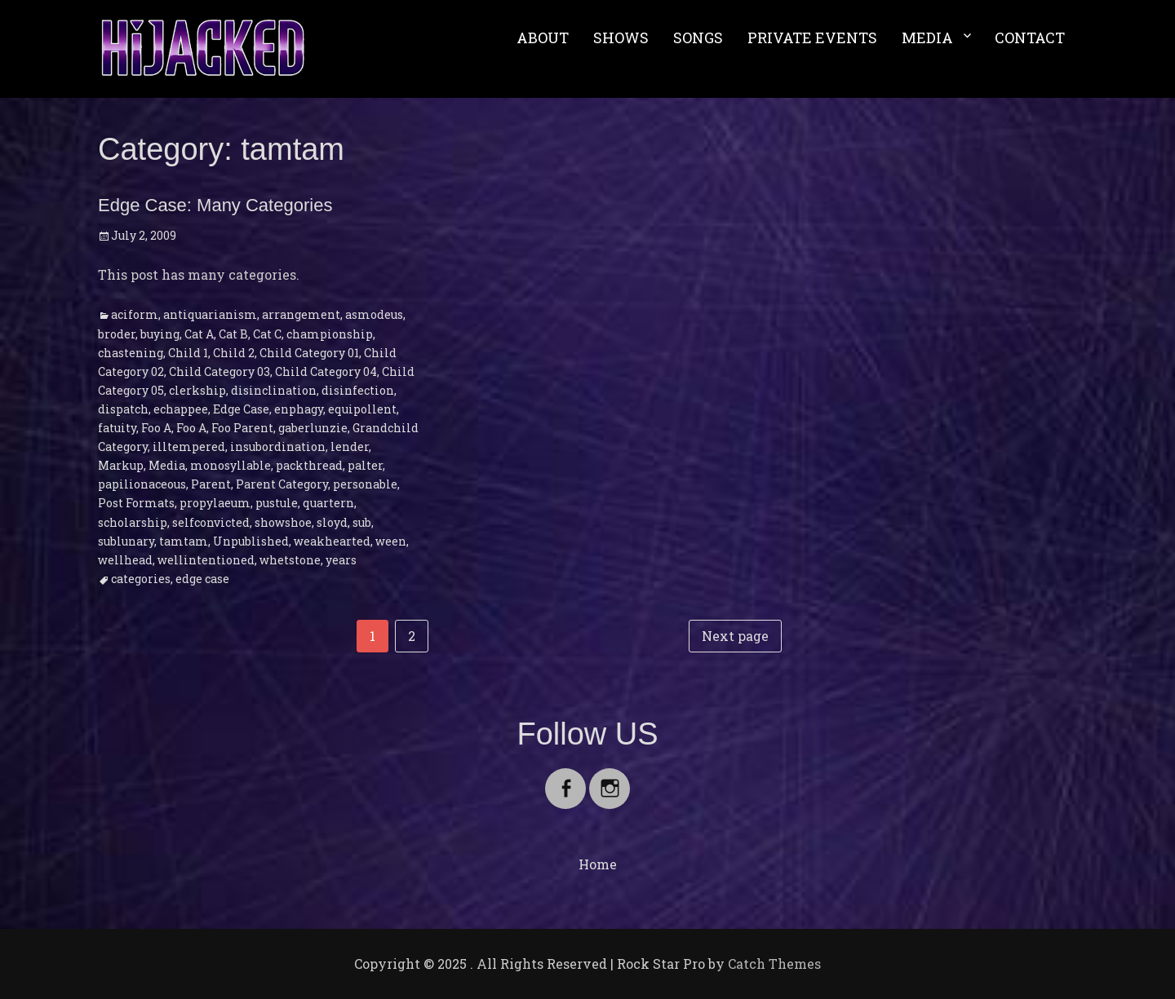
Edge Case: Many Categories (215, 205)
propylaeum (215, 503)
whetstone (290, 560)
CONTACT (1030, 37)
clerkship (197, 390)
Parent (211, 484)
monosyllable (230, 465)
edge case (202, 578)
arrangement (301, 314)
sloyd (332, 522)
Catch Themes (774, 963)
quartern (328, 503)
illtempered (189, 446)
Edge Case (241, 409)
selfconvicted (211, 522)
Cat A (199, 334)
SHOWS (621, 37)
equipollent (362, 409)
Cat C (267, 334)
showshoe (283, 522)
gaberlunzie (313, 427)
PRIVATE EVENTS (812, 37)
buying (160, 334)
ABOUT (543, 37)
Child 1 (188, 352)
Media (167, 465)
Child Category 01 (309, 352)
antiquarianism (210, 314)
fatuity (117, 427)
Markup (121, 465)
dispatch (123, 409)
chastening (130, 352)
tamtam (183, 541)
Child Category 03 (219, 371)
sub (361, 522)
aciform (134, 314)
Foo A (156, 427)
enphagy (298, 409)
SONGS (698, 37)
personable (365, 484)
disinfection (357, 390)
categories (141, 578)
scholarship (132, 522)
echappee (180, 409)
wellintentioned (206, 560)
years (341, 560)
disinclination (274, 390)
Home (598, 864)
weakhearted (332, 541)
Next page (735, 635)
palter (365, 465)
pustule (276, 503)
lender (349, 446)
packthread (309, 465)
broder (116, 334)
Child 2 (234, 352)
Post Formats (136, 503)
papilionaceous (142, 484)
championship (329, 334)
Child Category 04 (326, 371)
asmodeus (374, 314)
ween (390, 541)
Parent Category (282, 484)
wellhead (125, 560)
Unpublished (251, 541)
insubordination (278, 446)
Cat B (233, 334)
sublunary (126, 541)
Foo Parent (242, 427)
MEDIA (927, 37)
